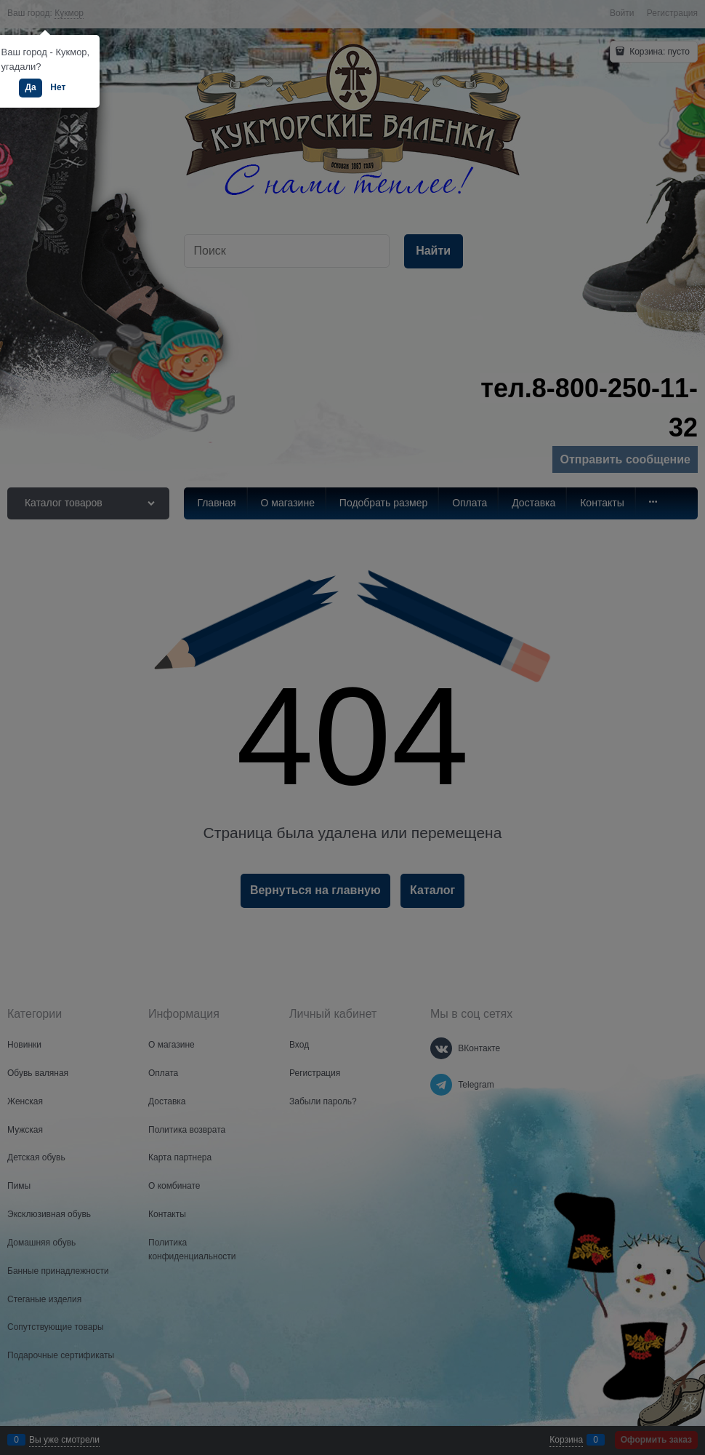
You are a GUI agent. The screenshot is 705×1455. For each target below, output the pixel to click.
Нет (57, 87)
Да (30, 87)
